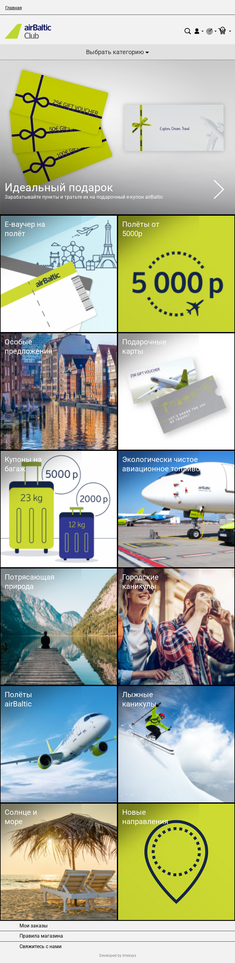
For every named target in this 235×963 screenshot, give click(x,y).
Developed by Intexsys (117, 955)
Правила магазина (41, 936)
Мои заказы (33, 926)
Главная (13, 7)
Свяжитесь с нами (40, 946)
